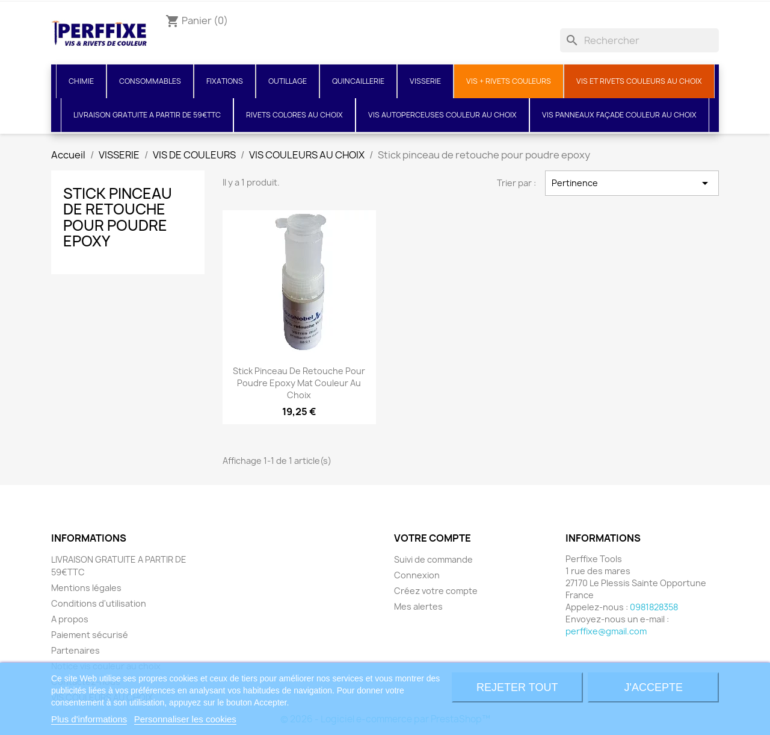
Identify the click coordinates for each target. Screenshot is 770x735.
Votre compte (432, 538)
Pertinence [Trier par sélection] (632, 183)
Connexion (417, 575)
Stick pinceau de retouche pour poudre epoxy (117, 217)
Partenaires (75, 650)
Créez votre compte (436, 590)
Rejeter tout (517, 687)
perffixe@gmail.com (606, 631)
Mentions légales (86, 587)
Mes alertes (418, 606)
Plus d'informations (89, 719)
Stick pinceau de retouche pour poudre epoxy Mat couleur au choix (299, 383)
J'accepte (653, 687)
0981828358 (654, 607)
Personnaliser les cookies (185, 719)
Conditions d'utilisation (98, 603)
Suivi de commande (433, 559)
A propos (69, 619)
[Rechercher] (639, 40)
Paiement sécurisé (89, 634)
